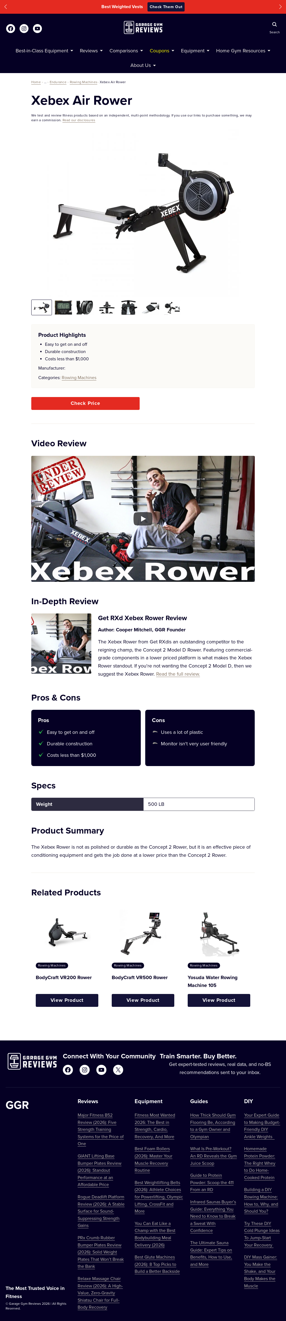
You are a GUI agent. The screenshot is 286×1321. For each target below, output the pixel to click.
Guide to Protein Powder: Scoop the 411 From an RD (211, 1182)
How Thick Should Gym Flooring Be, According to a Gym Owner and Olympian (213, 1126)
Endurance (58, 82)
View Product (67, 1000)
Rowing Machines (83, 82)
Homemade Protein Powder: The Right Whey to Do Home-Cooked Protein (259, 1162)
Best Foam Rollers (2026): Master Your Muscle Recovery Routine (153, 1159)
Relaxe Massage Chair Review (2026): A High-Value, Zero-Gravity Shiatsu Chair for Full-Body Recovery (100, 1292)
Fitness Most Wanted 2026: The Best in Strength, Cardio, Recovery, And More (155, 1126)
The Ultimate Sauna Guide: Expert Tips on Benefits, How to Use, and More (211, 1253)
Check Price (85, 403)
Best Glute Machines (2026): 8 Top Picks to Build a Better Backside (157, 1264)
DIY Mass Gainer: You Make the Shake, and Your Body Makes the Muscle (260, 1271)
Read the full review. (178, 673)
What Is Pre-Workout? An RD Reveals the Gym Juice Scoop (213, 1155)
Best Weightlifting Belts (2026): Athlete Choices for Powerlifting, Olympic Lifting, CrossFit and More (159, 1196)
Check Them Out (166, 7)
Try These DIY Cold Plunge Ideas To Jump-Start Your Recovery (262, 1234)
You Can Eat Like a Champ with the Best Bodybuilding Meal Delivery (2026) (155, 1234)
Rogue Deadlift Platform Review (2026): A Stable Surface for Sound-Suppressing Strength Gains (101, 1211)
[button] (5, 6)
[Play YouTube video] (143, 519)
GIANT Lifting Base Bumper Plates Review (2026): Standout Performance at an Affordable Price (99, 1170)
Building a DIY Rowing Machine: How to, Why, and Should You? (261, 1200)
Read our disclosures (79, 120)
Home (36, 82)
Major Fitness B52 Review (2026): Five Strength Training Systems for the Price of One (101, 1129)
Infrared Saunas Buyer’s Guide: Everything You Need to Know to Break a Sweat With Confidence (213, 1216)
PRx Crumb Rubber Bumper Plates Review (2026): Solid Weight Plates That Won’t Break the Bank (101, 1251)
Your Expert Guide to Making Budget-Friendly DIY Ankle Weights (262, 1126)
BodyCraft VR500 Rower (140, 977)
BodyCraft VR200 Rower (64, 977)
